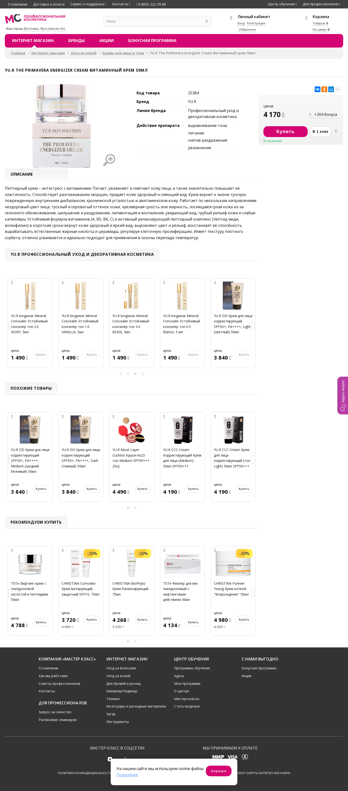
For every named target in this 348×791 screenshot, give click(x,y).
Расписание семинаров (58, 719)
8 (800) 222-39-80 (151, 4)
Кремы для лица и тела (123, 53)
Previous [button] (10, 326)
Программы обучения (192, 668)
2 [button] (128, 373)
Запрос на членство (55, 712)
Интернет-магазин (33, 40)
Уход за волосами (121, 668)
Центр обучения (281, 4)
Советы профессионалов (59, 683)
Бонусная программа (152, 40)
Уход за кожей (83, 53)
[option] (30, 326)
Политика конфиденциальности (85, 773)
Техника (113, 698)
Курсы (179, 675)
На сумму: (321, 30)
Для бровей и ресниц (123, 683)
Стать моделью (187, 706)
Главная (18, 53)
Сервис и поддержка (87, 4)
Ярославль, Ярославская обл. (44, 29)
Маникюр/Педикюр (121, 691)
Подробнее (127, 774)
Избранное (247, 30)
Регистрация (256, 23)
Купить (41, 355)
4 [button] (142, 373)
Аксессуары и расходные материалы (136, 706)
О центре (181, 691)
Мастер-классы (186, 698)
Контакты (120, 4)
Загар (111, 714)
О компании (17, 4)
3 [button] (135, 373)
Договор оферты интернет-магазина (260, 773)
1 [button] (120, 373)
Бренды (76, 40)
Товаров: (320, 23)
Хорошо (218, 771)
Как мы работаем (53, 675)
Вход (241, 23)
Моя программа (187, 683)
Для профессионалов (320, 4)
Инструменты (117, 721)
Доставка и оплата (49, 4)
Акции (106, 40)
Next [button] (253, 326)
